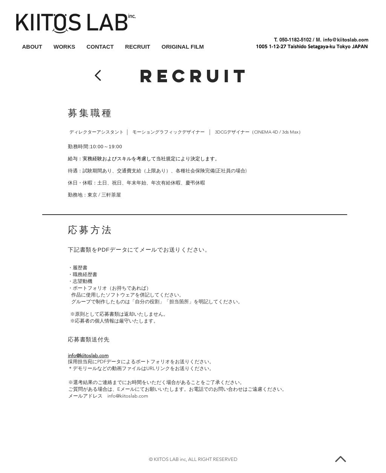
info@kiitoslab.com (346, 40)
